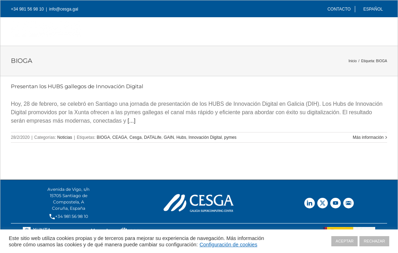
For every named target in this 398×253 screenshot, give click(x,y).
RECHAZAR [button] (374, 241)
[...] (131, 121)
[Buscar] (375, 29)
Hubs (181, 137)
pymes (230, 137)
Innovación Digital (205, 137)
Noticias (64, 137)
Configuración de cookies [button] (229, 244)
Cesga (136, 137)
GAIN (169, 137)
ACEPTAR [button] (344, 241)
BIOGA (103, 137)
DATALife (152, 137)
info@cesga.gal (63, 9)
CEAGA (119, 137)
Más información (368, 137)
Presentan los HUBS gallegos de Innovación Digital (77, 86)
